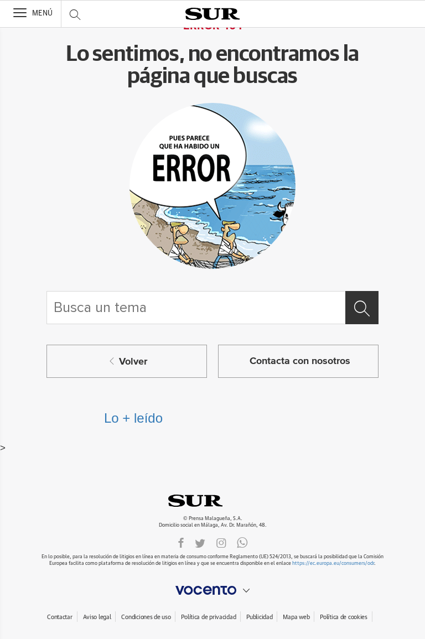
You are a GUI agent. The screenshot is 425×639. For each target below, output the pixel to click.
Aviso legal (97, 617)
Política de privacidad (208, 617)
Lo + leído (133, 418)
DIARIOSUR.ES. (212, 501)
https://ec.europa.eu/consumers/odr (333, 563)
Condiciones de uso (145, 617)
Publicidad (259, 617)
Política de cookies (343, 617)
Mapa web (296, 617)
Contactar (59, 617)
